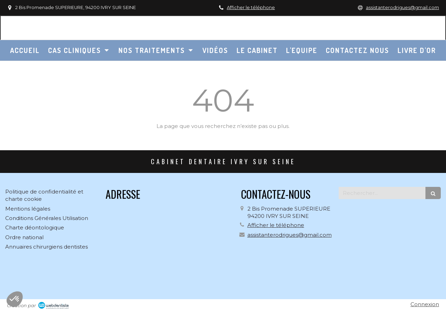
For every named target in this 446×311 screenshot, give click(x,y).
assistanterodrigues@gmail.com (289, 235)
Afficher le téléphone (251, 7)
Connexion (424, 304)
